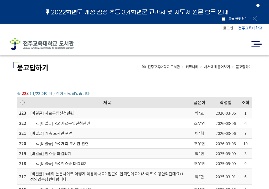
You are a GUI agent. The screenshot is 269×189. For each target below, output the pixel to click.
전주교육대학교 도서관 (164, 66)
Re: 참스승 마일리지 (70, 163)
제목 (107, 102)
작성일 (225, 102)
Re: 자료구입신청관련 (72, 123)
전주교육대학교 (250, 27)
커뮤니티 (192, 66)
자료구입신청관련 (59, 113)
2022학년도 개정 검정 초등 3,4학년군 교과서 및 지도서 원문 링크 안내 (137, 12)
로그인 (228, 27)
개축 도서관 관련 (59, 133)
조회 (245, 102)
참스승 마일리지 (58, 153)
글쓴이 (199, 102)
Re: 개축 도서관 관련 (71, 143)
